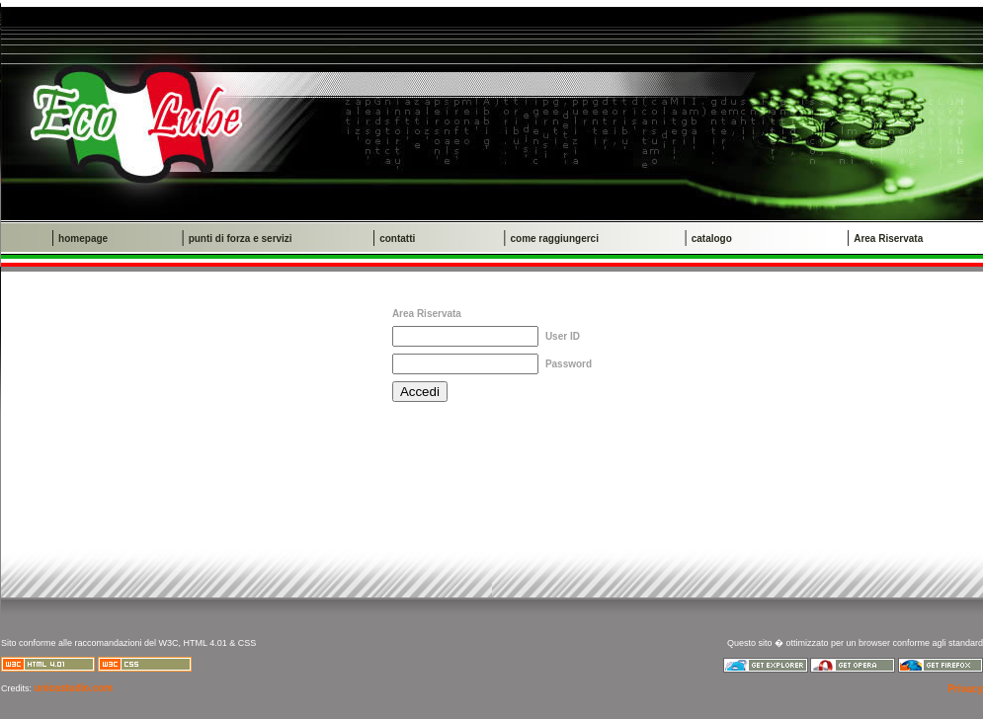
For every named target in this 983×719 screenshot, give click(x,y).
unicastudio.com (72, 687)
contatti (397, 238)
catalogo (712, 238)
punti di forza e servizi (240, 238)
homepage (83, 238)
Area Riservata (888, 238)
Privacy (965, 688)
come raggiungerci (554, 238)
